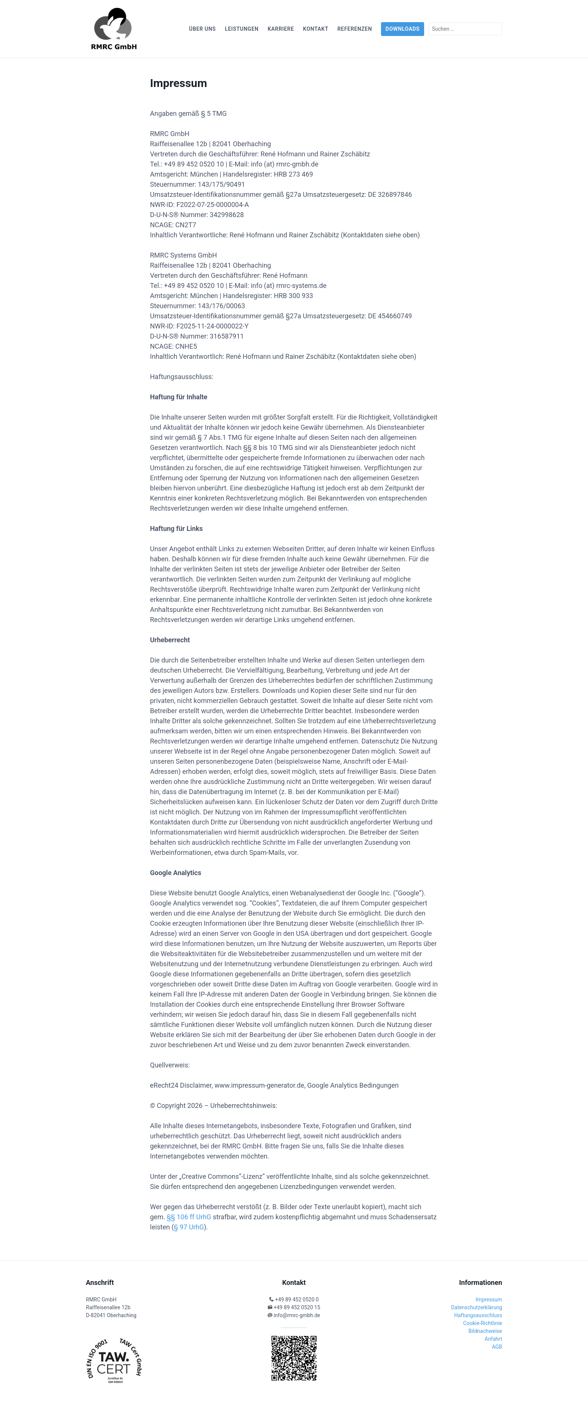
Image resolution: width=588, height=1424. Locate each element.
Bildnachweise (485, 1331)
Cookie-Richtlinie (482, 1323)
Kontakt (315, 29)
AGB (497, 1347)
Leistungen (242, 29)
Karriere (281, 29)
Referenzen (355, 29)
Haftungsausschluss (478, 1315)
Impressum (489, 1300)
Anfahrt (493, 1339)
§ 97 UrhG (189, 1227)
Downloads (403, 29)
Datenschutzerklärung (476, 1307)
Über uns (202, 29)
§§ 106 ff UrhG (189, 1217)
